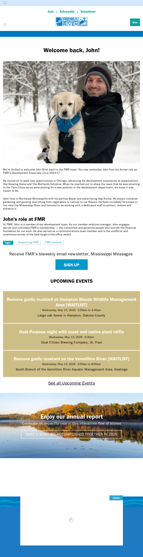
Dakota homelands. (87, 549)
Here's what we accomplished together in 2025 (71, 434)
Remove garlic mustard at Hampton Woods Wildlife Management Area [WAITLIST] (71, 302)
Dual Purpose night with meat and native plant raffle (71, 331)
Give (135, 22)
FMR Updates (53, 242)
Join (51, 11)
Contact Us (71, 510)
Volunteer (88, 11)
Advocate (67, 11)
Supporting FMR (28, 242)
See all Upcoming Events (71, 382)
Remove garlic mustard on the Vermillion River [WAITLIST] (71, 358)
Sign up (71, 265)
